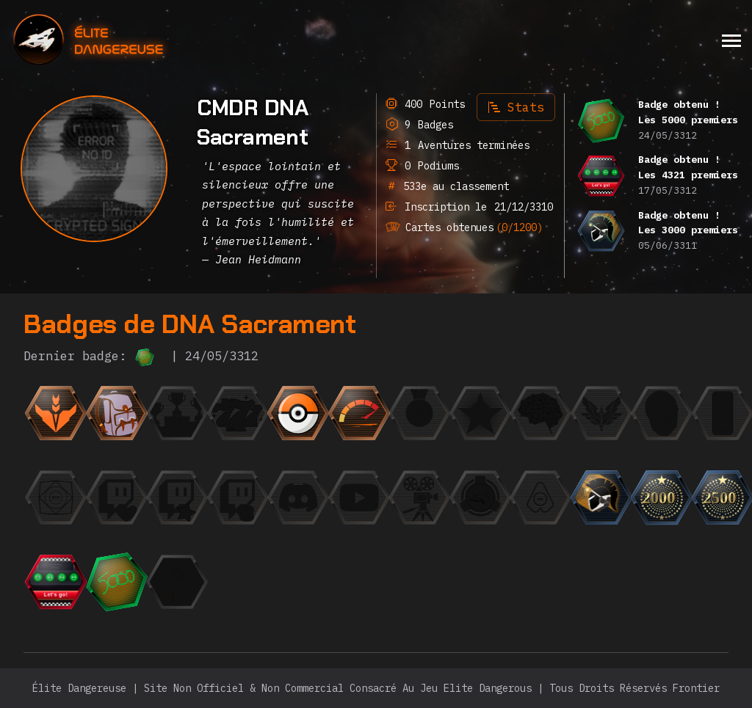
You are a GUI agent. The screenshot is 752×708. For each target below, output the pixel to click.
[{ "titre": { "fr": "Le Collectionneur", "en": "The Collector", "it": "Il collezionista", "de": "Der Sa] (298, 413)
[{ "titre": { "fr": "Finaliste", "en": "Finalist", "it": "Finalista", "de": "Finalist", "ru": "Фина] (177, 413)
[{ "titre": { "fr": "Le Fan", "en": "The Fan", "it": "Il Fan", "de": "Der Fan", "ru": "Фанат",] (177, 497)
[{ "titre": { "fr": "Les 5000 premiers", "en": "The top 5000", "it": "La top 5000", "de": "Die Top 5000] (116, 582)
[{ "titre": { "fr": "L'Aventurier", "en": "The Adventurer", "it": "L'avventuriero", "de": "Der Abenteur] (116, 413)
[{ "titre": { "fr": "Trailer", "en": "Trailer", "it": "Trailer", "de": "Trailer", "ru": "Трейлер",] (419, 497)
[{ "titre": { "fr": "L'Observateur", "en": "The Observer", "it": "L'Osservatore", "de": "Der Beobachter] (359, 497)
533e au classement (453, 186)
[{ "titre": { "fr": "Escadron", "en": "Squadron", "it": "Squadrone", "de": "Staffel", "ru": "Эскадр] (480, 497)
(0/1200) (519, 227)
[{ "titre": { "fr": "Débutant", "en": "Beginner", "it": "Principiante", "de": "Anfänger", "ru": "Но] (55, 413)
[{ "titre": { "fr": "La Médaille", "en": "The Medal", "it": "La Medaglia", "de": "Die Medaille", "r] (419, 413)
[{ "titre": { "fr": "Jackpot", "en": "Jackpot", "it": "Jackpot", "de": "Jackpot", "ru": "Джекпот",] (237, 413)
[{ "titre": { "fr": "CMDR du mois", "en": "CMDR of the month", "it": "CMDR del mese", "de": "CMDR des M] (480, 413)
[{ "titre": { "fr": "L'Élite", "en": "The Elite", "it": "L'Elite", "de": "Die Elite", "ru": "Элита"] (601, 413)
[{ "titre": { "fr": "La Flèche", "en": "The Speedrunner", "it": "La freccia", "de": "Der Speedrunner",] (359, 413)
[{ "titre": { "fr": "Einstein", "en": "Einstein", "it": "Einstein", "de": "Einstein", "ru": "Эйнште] (540, 413)
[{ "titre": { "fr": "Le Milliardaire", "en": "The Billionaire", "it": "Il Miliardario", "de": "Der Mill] (237, 497)
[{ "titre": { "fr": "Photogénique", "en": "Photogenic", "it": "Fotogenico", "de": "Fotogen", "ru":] (661, 413)
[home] (128, 39)
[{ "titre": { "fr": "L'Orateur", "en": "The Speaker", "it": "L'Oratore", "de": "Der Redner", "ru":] (298, 497)
